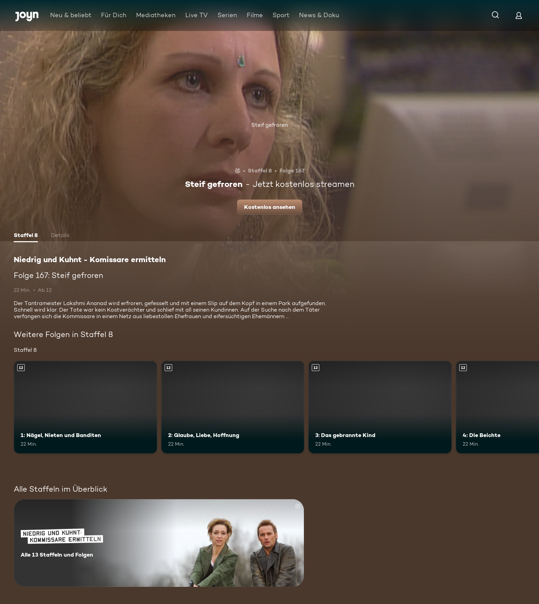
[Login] (518, 15)
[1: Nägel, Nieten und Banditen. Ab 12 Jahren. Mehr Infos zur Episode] (85, 407)
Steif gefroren (269, 125)
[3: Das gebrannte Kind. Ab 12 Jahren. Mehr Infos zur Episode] (380, 407)
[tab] (25, 236)
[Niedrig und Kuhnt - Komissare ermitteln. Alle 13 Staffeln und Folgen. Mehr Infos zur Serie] (159, 543)
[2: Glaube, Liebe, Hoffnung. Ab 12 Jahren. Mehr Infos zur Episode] (233, 407)
